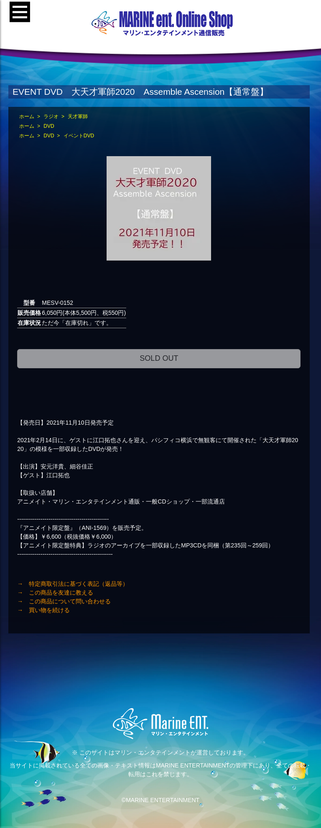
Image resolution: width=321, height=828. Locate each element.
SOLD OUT (159, 358)
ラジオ (51, 116)
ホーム (26, 116)
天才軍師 (78, 116)
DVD (48, 126)
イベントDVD (79, 136)
